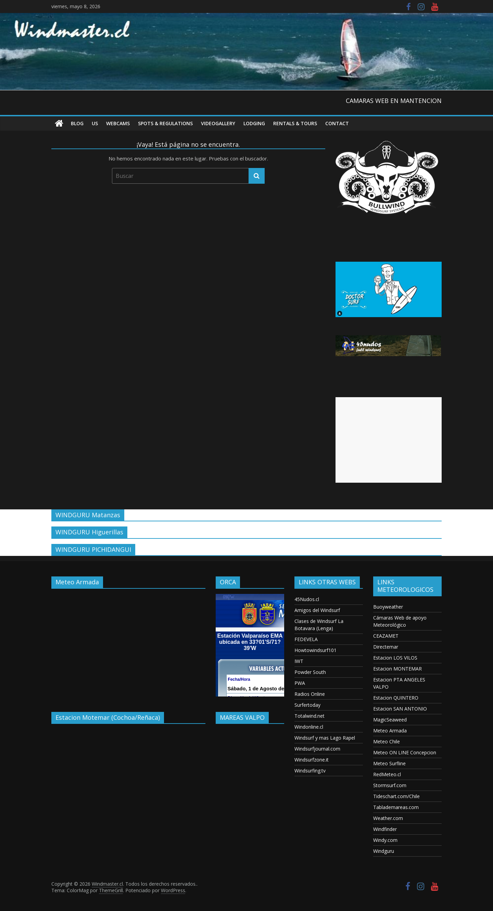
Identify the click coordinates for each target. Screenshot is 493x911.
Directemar (385, 646)
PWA (299, 683)
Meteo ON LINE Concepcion (404, 752)
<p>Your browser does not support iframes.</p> (128, 645)
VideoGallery (218, 123)
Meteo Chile (386, 741)
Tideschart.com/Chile (396, 796)
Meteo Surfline (389, 763)
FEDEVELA (306, 639)
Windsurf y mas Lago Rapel (324, 737)
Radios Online (309, 694)
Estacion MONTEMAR (397, 668)
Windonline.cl (308, 727)
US (95, 123)
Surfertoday (307, 705)
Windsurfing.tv (310, 770)
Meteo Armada (390, 730)
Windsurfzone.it (311, 759)
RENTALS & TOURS (295, 123)
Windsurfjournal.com (317, 748)
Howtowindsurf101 (315, 650)
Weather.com (388, 818)
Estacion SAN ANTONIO (400, 708)
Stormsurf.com (389, 785)
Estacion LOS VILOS (395, 657)
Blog (77, 123)
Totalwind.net (309, 716)
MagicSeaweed (390, 719)
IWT (298, 661)
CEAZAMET (386, 636)
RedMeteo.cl (387, 774)
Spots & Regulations (165, 123)
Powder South (310, 672)
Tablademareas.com (396, 807)
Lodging (254, 123)
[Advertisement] (389, 440)
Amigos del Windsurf (317, 610)
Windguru (383, 851)
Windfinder (385, 829)
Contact (337, 123)
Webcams (118, 123)
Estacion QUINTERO (395, 697)
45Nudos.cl (306, 599)
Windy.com (385, 840)
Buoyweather (388, 606)
